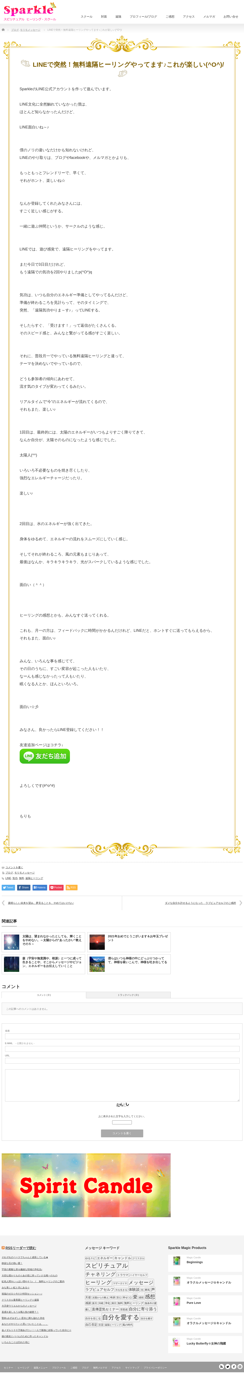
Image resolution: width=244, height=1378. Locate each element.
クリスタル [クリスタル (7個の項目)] (138, 1258)
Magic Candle (194, 1257)
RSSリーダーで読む (20, 1248)
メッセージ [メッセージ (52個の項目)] (141, 1282)
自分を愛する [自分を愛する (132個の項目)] (120, 1317)
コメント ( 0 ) (44, 995)
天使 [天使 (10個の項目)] (88, 1297)
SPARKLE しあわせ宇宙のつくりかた (221, 1374)
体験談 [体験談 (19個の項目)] (134, 1290)
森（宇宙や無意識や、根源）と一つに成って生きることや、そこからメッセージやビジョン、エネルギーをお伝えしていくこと (52, 962)
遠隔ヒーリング (34, 878)
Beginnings (195, 1262)
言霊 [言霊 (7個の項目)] (101, 1325)
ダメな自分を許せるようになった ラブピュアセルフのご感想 (200, 903)
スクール (87, 16)
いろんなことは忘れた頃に (16, 1342)
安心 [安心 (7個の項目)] (119, 1297)
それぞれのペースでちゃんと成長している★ (25, 1257)
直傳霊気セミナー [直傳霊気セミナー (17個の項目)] (105, 1309)
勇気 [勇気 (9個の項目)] (147, 1289)
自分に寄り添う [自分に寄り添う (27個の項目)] (143, 1309)
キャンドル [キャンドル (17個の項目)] (122, 1258)
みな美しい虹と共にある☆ (16, 1287)
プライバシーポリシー (155, 1367)
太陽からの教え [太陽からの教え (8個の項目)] (100, 1297)
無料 (21, 878)
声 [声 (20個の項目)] (153, 1290)
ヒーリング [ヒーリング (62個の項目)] (98, 1282)
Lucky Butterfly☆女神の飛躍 (206, 1343)
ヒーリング (23, 1367)
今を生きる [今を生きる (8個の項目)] (121, 1290)
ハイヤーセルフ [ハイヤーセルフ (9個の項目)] (138, 1275)
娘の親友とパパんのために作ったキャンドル (25, 1336)
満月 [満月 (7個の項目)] (114, 1303)
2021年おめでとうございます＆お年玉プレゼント (138, 938)
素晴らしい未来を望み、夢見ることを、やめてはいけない (41, 903)
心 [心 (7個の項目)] (130, 1297)
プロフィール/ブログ (143, 16)
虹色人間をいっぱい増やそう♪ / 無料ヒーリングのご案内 (33, 1281)
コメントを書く (14, 867)
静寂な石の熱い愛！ (12, 1263)
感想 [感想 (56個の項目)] (150, 1296)
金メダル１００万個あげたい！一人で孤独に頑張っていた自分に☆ (36, 1330)
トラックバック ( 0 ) (128, 995)
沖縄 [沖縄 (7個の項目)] (100, 1303)
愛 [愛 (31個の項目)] (135, 1297)
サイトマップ (132, 1367)
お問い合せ (231, 16)
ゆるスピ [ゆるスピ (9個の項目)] (90, 1258)
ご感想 (170, 16)
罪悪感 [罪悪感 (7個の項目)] (123, 1309)
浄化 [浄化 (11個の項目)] (107, 1303)
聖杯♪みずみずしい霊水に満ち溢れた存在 (23, 1318)
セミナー (8, 1367)
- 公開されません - (20, 1043)
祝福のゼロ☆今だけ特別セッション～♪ (22, 1293)
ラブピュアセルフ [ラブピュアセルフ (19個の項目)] (99, 1290)
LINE (8, 878)
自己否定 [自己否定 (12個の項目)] (91, 1324)
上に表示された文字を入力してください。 (122, 1116)
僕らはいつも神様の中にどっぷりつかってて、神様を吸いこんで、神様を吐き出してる (137, 960)
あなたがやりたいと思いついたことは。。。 (25, 1324)
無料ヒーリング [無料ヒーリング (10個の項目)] (133, 1303)
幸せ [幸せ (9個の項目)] (125, 1297)
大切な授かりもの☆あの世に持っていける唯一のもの (29, 1275)
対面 (104, 16)
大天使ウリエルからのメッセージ (19, 1305)
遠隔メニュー (41, 1367)
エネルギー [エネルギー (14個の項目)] (105, 1258)
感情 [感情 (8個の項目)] (141, 1297)
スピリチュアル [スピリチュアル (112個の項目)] (106, 1265)
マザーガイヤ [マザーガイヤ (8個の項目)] (120, 1283)
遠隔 (118, 16)
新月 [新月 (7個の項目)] (94, 1303)
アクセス (189, 16)
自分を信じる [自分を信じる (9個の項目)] (93, 1318)
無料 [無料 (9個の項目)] (120, 1303)
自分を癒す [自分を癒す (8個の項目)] (147, 1318)
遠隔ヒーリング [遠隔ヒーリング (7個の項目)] (113, 1325)
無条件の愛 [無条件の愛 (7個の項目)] (151, 1303)
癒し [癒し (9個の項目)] (87, 1309)
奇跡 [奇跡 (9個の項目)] (112, 1297)
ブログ (9, 872)
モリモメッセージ (24, 872)
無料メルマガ (100, 1367)
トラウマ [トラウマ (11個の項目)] (122, 1275)
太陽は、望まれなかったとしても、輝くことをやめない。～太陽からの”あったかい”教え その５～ (52, 940)
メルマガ (209, 16)
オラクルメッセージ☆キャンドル (209, 1282)
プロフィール (59, 1367)
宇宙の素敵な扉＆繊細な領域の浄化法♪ (22, 1269)
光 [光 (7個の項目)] (142, 1290)
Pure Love (194, 1302)
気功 (15, 878)
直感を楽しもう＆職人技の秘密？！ (20, 1312)
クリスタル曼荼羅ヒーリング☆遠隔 (20, 1300)
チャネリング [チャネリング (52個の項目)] (100, 1274)
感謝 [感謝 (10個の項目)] (88, 1303)
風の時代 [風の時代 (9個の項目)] (128, 1324)
